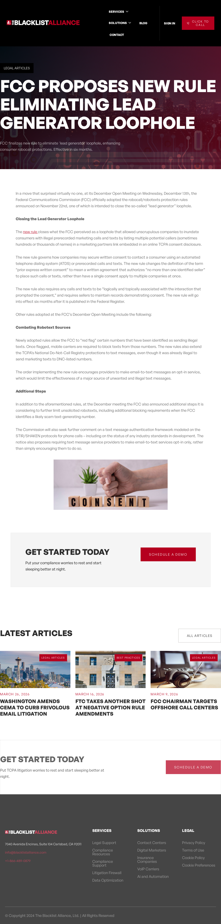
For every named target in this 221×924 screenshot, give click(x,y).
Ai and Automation (153, 876)
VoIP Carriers (148, 869)
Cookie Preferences (198, 865)
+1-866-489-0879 (18, 861)
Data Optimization (107, 880)
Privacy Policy (193, 842)
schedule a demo (168, 554)
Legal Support (104, 842)
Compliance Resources (102, 852)
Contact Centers (151, 842)
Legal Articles (17, 68)
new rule (31, 233)
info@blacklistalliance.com (25, 852)
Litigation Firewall (106, 873)
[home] (43, 23)
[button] (118, 11)
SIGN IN (169, 23)
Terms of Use (193, 850)
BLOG (143, 23)
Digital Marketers (151, 850)
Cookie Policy (193, 857)
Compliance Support (102, 863)
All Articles (199, 636)
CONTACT (117, 35)
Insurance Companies (147, 859)
